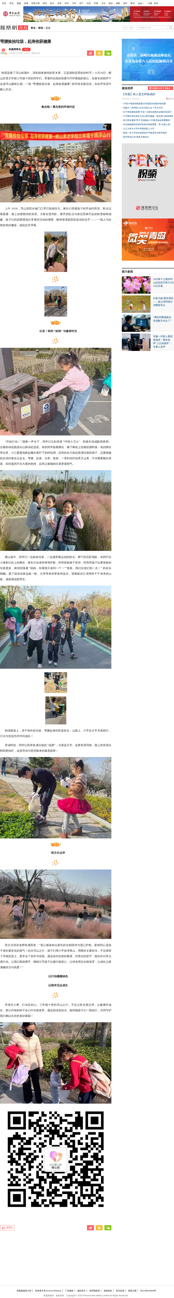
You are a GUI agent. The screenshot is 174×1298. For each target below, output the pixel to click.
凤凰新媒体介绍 (24, 1290)
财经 (45, 3)
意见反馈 (120, 1290)
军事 (96, 3)
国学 (125, 3)
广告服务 (69, 1290)
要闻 (40, 28)
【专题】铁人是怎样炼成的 (138, 94)
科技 (89, 3)
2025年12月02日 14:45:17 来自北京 (24, 53)
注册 (150, 3)
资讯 (11, 3)
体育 (59, 3)
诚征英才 (81, 1290)
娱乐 (52, 3)
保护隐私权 (94, 1290)
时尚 (67, 3)
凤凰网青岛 (15, 49)
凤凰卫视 (35, 3)
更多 (140, 3)
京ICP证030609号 (148, 1290)
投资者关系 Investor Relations (48, 1290)
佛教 (118, 3)
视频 (19, 3)
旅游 (111, 3)
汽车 (74, 3)
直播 (26, 3)
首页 (4, 3)
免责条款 (108, 1290)
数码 (132, 3)
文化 (103, 3)
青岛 (33, 28)
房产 (81, 3)
